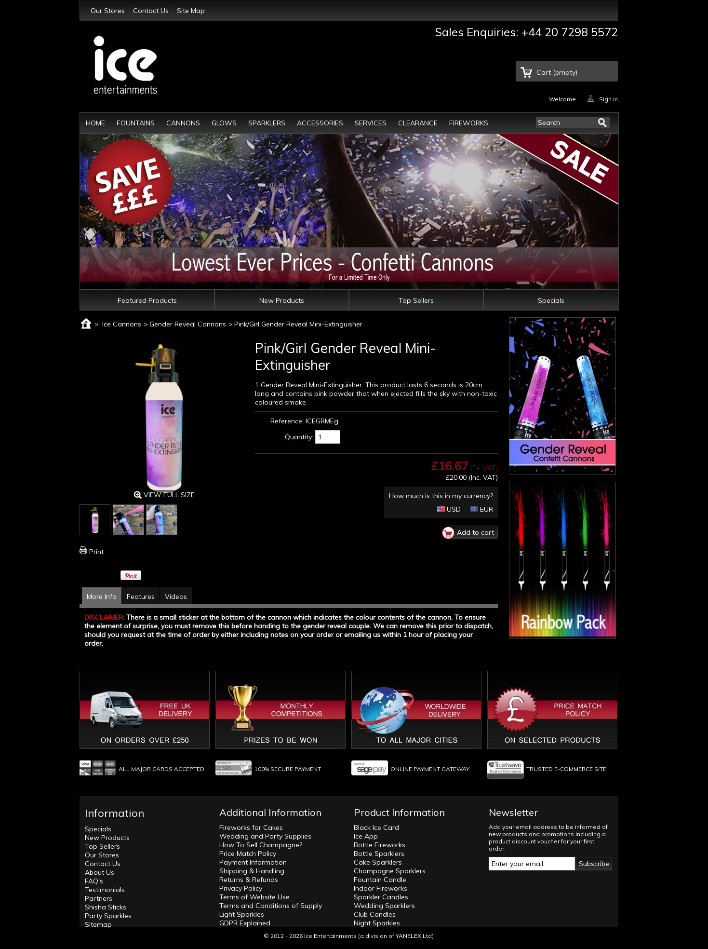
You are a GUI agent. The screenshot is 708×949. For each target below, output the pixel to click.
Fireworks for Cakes (251, 827)
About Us (99, 872)
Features (141, 596)
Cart (556, 72)
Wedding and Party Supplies (265, 836)
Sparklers (266, 123)
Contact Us (151, 10)
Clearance (418, 123)
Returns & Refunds (248, 879)
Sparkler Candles (381, 897)
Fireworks (468, 123)
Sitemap (98, 924)
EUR (481, 509)
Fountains (136, 123)
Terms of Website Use (254, 897)
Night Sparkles (377, 923)
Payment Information (253, 862)
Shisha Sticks (105, 907)
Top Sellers (416, 300)
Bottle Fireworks (379, 845)
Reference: (287, 421)
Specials (551, 300)
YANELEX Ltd (414, 935)
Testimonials (105, 889)
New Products (281, 300)
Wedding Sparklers (384, 905)
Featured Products (147, 300)
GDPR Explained (244, 923)
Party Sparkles (108, 915)
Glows (224, 123)
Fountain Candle (380, 879)
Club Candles (375, 914)
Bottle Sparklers (379, 853)
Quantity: (299, 437)
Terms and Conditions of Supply (270, 905)
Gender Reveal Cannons (187, 324)
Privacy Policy (240, 888)
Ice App (366, 836)
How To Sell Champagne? (260, 845)
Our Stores (108, 10)
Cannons (183, 123)
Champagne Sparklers (390, 871)
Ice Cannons (121, 324)
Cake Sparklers (378, 862)
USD (449, 509)
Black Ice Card (376, 827)
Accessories (320, 123)
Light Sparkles (241, 914)
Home (95, 123)
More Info (102, 596)
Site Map (191, 10)
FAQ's (94, 881)
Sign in (608, 98)
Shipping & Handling (251, 871)
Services (371, 123)
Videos (176, 596)
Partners (98, 898)
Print (96, 551)
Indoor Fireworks (380, 888)
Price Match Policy (247, 853)
